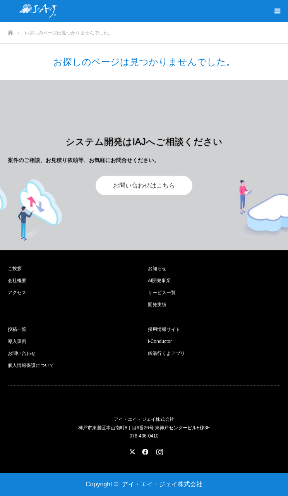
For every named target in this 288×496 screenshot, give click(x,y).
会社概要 (17, 280)
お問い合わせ (22, 353)
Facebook (144, 450)
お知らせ (157, 268)
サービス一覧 (162, 292)
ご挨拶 (15, 268)
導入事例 (17, 341)
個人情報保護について (31, 365)
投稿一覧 (17, 329)
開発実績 (157, 304)
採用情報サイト (164, 329)
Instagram (159, 450)
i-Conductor (160, 341)
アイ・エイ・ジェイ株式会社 (162, 484)
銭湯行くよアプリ (166, 353)
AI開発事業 (159, 280)
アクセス (17, 292)
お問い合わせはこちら (144, 185)
